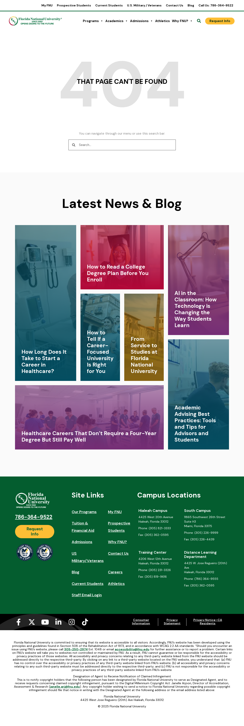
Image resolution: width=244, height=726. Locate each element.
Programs (93, 21)
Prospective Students (74, 5)
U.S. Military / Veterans (144, 5)
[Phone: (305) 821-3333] (160, 528)
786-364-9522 (33, 517)
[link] (45, 303)
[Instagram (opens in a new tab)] (71, 622)
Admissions (141, 21)
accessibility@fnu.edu (132, 649)
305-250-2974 (76, 649)
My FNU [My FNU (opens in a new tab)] (47, 5)
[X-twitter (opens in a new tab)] (31, 622)
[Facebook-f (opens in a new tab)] (18, 622)
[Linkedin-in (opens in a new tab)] (58, 622)
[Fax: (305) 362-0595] (160, 535)
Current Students (109, 5)
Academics (116, 21)
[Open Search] (199, 21)
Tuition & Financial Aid (83, 527)
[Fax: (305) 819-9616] (160, 576)
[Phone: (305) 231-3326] (160, 570)
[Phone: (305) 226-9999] (206, 533)
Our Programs (84, 511)
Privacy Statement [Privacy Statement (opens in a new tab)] (172, 621)
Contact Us (174, 5)
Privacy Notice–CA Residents (207, 621)
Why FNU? (182, 21)
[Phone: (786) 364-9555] (206, 579)
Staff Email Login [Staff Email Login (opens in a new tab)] (87, 595)
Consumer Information (141, 621)
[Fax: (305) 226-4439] (206, 539)
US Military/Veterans (88, 557)
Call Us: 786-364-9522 (216, 5)
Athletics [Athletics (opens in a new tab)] (162, 21)
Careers (115, 572)
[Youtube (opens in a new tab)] (45, 622)
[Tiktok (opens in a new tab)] (85, 622)
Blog (191, 5)
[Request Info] (220, 21)
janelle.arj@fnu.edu (65, 686)
